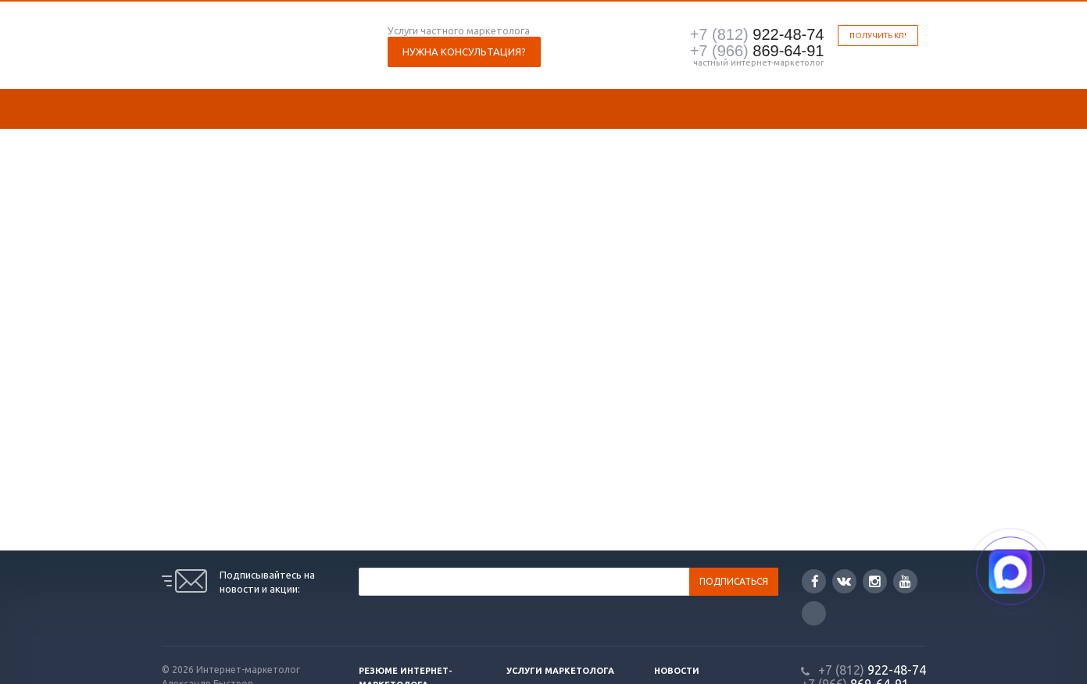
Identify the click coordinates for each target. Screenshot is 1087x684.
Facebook (815, 581)
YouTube (905, 581)
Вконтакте (844, 580)
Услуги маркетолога (560, 670)
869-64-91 (757, 50)
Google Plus (814, 613)
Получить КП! (877, 35)
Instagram (875, 581)
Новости (676, 670)
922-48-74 (757, 34)
